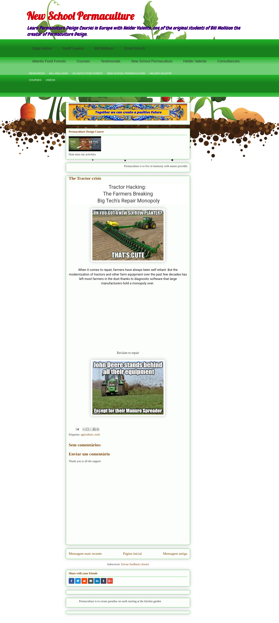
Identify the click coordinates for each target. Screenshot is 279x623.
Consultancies (228, 61)
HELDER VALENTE (161, 73)
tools (97, 434)
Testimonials (110, 61)
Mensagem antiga (175, 553)
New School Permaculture (80, 16)
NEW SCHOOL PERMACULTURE (126, 73)
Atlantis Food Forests (49, 61)
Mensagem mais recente (85, 553)
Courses (83, 61)
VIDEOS (50, 80)
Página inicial (132, 553)
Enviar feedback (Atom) (135, 564)
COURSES (35, 80)
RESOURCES (37, 73)
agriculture (87, 434)
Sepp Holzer (42, 48)
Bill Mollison (104, 48)
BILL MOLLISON (58, 73)
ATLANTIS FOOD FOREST (87, 73)
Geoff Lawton (73, 48)
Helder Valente (195, 61)
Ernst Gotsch (134, 48)
